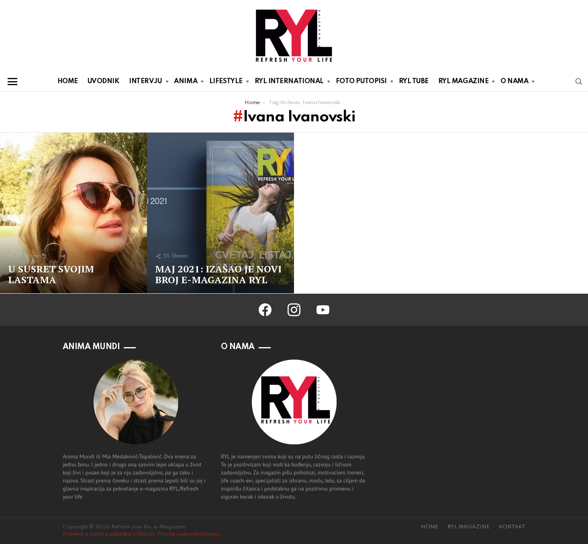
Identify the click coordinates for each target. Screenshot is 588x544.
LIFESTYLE (226, 83)
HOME (67, 81)
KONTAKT (512, 527)
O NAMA (514, 83)
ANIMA (185, 83)
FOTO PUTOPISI (361, 83)
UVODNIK (104, 81)
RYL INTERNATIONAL (289, 83)
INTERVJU (145, 83)
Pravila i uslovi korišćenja (188, 534)
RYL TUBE (414, 81)
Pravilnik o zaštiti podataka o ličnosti (108, 534)
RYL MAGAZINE (463, 83)
